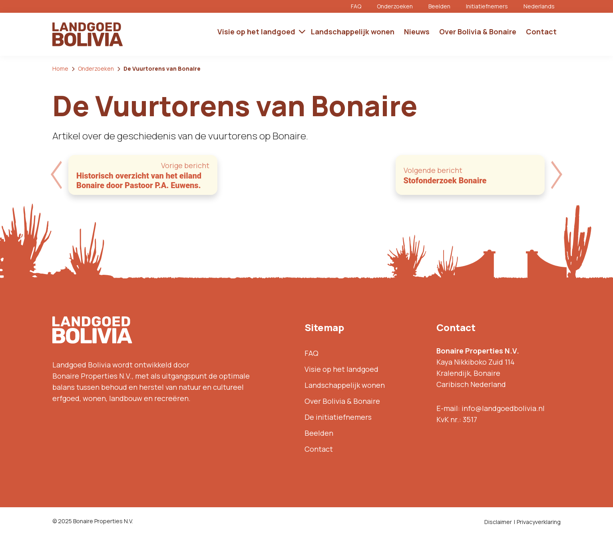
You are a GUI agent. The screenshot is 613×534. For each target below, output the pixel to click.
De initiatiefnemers (338, 417)
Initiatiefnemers (487, 6)
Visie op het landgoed (341, 369)
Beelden (439, 6)
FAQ (356, 6)
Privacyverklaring (539, 522)
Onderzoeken (395, 6)
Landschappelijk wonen (345, 385)
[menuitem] (542, 6)
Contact (319, 449)
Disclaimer (498, 522)
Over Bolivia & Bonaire (342, 401)
